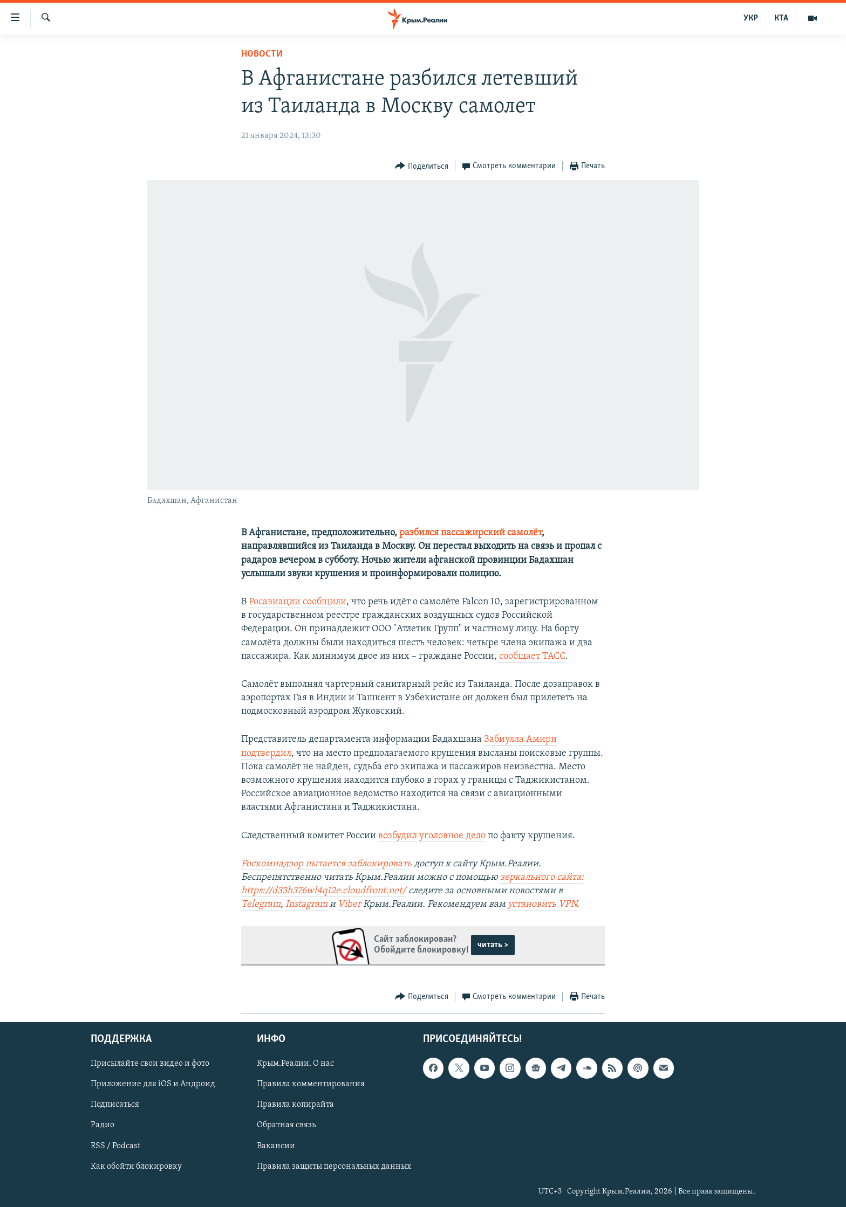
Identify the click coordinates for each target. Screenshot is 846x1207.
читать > (492, 945)
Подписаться (115, 1104)
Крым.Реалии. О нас (295, 1063)
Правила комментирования (311, 1084)
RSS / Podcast (115, 1145)
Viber (350, 904)
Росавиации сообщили (297, 602)
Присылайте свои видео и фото (150, 1063)
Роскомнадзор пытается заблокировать (326, 864)
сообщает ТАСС (532, 656)
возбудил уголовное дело (432, 836)
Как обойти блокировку (136, 1166)
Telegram (261, 904)
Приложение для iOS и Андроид (153, 1084)
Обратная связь (286, 1125)
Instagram (306, 904)
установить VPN (542, 904)
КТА (781, 18)
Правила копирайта (295, 1104)
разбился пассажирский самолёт (470, 533)
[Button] (421, 166)
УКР (750, 18)
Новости (262, 54)
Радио (102, 1125)
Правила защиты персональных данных (334, 1166)
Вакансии (276, 1145)
